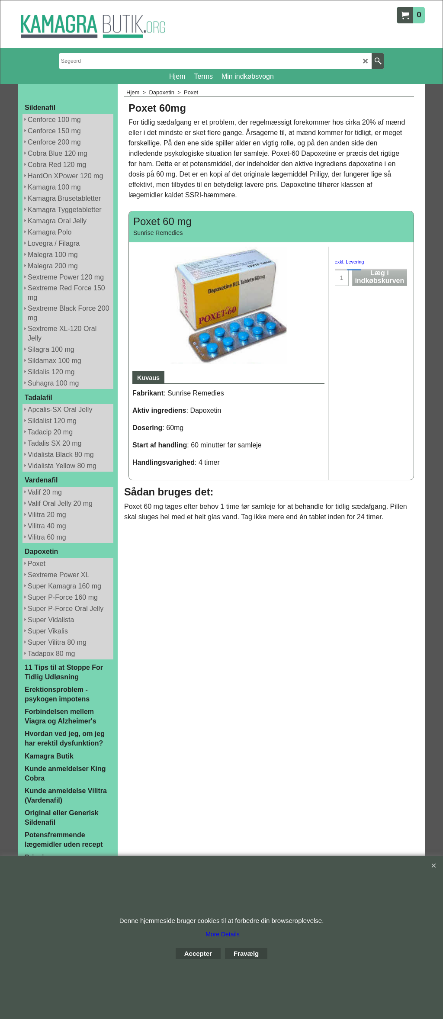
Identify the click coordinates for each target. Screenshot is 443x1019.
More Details (222, 934)
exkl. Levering (349, 261)
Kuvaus (148, 377)
